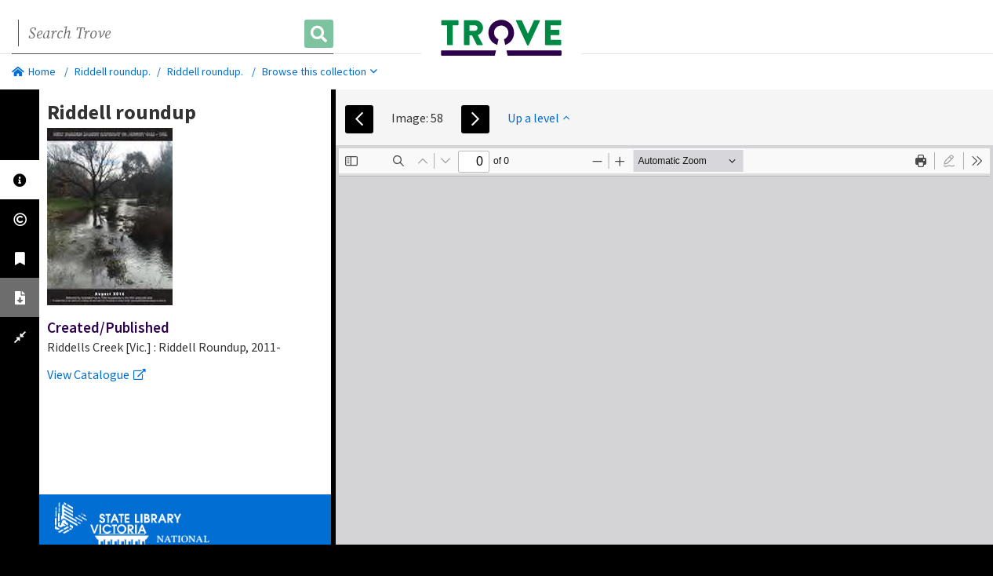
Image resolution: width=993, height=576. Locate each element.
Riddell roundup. (113, 71)
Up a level (538, 118)
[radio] (949, 161)
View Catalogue (96, 374)
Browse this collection (319, 71)
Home (34, 71)
